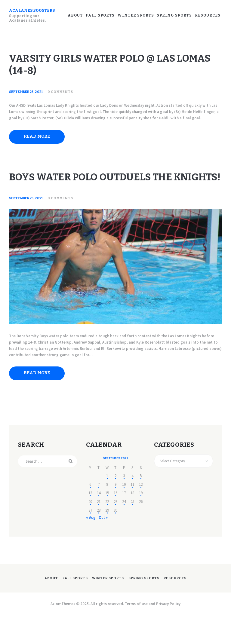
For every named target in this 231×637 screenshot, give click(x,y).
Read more (40, 140)
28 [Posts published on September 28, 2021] (98, 531)
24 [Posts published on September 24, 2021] (124, 523)
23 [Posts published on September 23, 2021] (115, 523)
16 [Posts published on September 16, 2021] (115, 514)
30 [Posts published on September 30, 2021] (115, 531)
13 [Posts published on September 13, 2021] (90, 514)
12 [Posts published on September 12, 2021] (141, 505)
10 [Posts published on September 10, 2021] (124, 505)
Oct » (102, 538)
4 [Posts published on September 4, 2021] (132, 497)
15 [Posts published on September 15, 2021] (107, 514)
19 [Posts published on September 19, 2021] (141, 514)
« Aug (91, 538)
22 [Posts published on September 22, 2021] (107, 523)
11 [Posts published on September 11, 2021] (132, 505)
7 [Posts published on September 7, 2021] (99, 505)
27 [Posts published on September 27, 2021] (90, 531)
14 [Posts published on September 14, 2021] (98, 514)
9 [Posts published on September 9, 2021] (115, 505)
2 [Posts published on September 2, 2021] (115, 497)
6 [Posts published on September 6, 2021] (90, 505)
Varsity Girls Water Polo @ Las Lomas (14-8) (111, 67)
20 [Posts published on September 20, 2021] (90, 523)
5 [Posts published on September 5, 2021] (141, 497)
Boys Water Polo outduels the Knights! (110, 190)
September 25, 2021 (25, 97)
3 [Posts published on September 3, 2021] (124, 497)
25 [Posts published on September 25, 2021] (132, 523)
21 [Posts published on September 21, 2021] (98, 523)
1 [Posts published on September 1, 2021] (107, 497)
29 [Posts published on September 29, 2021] (107, 531)
